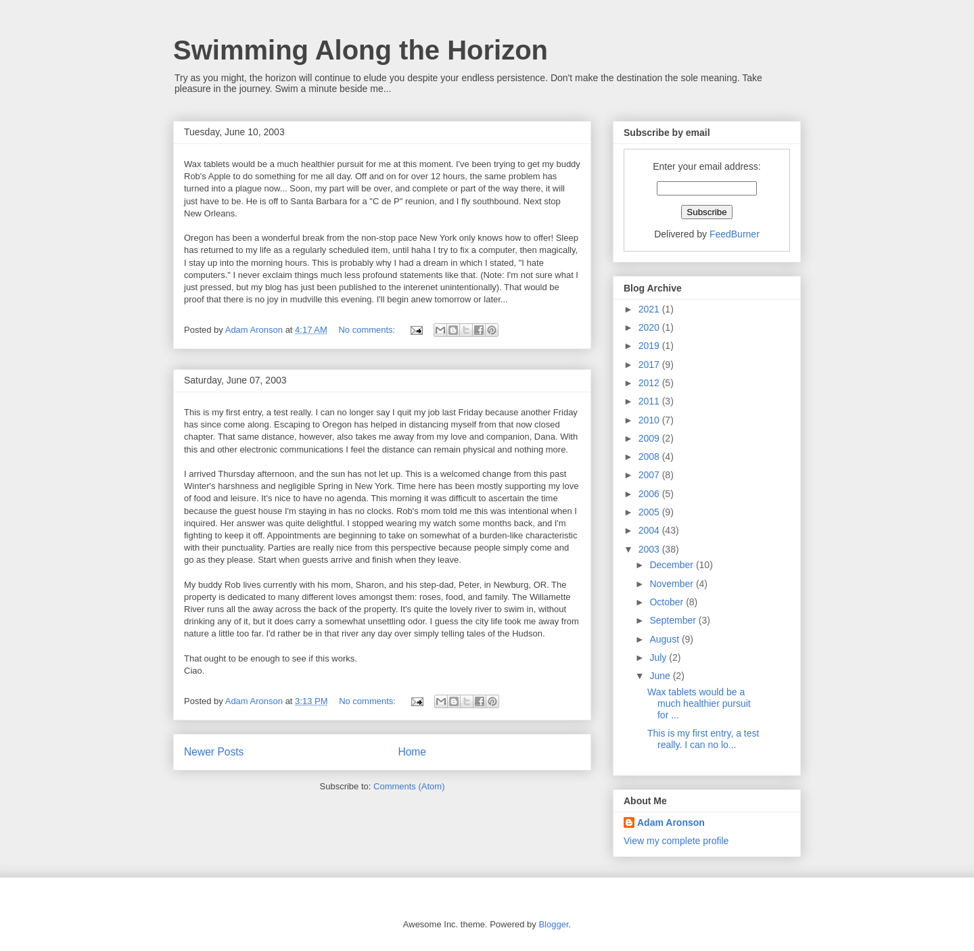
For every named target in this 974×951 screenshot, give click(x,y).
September (673, 620)
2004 (650, 530)
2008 (650, 456)
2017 (650, 364)
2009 (650, 438)
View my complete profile (676, 840)
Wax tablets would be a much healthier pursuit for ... (699, 703)
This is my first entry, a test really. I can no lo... (703, 739)
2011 (650, 401)
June (660, 675)
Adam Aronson (671, 822)
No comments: (367, 330)
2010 (650, 420)
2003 (650, 549)
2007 (650, 474)
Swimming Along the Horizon (360, 50)
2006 (650, 493)
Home (412, 752)
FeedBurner (735, 234)
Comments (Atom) (408, 786)
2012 (650, 382)
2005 (650, 512)
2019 (650, 345)
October (667, 602)
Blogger (553, 924)
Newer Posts (214, 752)
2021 (650, 309)
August (665, 639)
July (659, 657)
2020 (650, 327)
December (672, 564)
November (672, 583)
